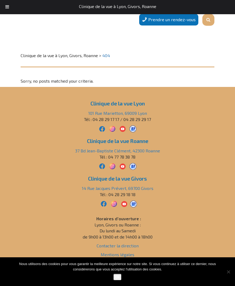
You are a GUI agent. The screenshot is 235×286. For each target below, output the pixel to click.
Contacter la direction (118, 245)
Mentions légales (117, 254)
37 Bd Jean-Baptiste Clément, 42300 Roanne (117, 150)
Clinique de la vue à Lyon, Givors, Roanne (117, 6)
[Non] (228, 271)
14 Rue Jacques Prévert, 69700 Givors (117, 188)
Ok (117, 277)
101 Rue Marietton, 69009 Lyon (117, 113)
